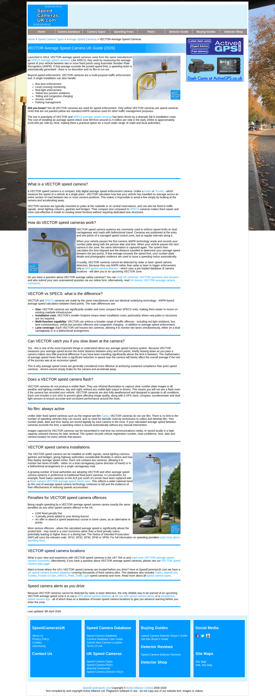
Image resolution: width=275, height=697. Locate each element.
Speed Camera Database (102, 635)
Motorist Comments (98, 668)
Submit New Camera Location (104, 642)
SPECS (77, 116)
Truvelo (159, 191)
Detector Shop (154, 662)
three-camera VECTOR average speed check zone (60, 481)
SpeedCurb (170, 572)
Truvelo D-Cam (47, 575)
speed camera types (159, 575)
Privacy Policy (40, 639)
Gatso (147, 191)
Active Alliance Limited (139, 687)
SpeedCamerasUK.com (97, 687)
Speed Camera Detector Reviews (161, 654)
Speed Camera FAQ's (100, 664)
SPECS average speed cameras (50, 60)
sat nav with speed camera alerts (134, 596)
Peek (71, 575)
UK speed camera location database (49, 572)
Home (31, 39)
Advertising (38, 645)
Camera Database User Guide (105, 639)
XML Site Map (204, 665)
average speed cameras (97, 116)
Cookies (37, 642)
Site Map (201, 661)
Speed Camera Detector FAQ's (105, 671)
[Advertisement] (144, 13)
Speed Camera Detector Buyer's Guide (164, 635)
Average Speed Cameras (82, 39)
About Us (37, 635)
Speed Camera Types (51, 39)
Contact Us (42, 654)
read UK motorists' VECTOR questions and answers (148, 277)
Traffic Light (82, 575)
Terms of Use (94, 645)
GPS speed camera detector (101, 268)
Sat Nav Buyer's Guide (154, 639)
